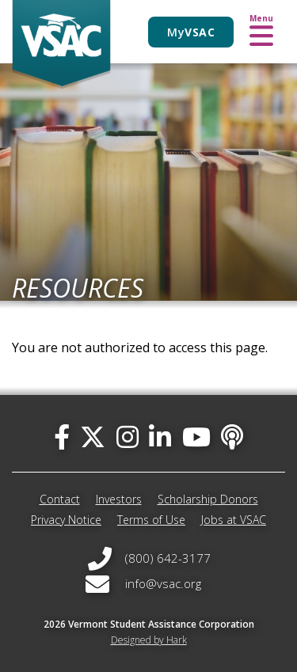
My (191, 32)
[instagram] (127, 437)
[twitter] (92, 437)
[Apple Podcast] (232, 437)
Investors (119, 499)
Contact (60, 499)
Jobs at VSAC (233, 519)
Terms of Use (151, 519)
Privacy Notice (66, 519)
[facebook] (62, 437)
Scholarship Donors (208, 499)
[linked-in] (160, 437)
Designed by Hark (149, 640)
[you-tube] (196, 437)
